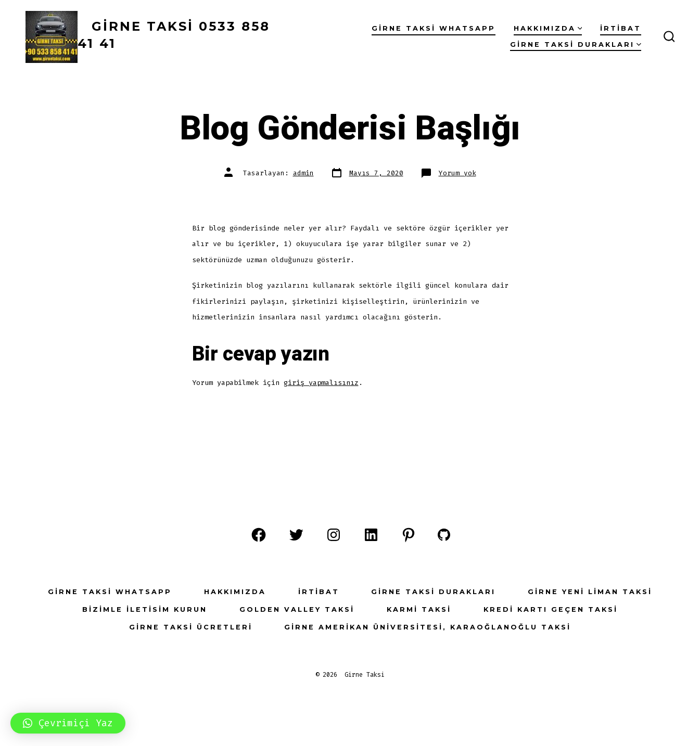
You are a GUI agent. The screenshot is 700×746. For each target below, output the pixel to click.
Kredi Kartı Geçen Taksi (550, 609)
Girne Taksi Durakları (575, 44)
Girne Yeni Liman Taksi (590, 592)
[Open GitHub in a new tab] (444, 534)
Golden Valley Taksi (296, 609)
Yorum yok (457, 173)
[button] (67, 723)
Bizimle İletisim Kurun (144, 609)
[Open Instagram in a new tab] (333, 534)
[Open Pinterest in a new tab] (408, 534)
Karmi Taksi (419, 609)
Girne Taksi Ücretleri (190, 627)
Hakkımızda (548, 28)
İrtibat (620, 28)
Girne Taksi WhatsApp (433, 28)
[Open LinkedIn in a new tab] (371, 534)
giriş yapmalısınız (321, 382)
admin (303, 173)
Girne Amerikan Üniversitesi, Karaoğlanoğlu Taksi (427, 627)
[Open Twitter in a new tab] (296, 534)
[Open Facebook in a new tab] (258, 534)
